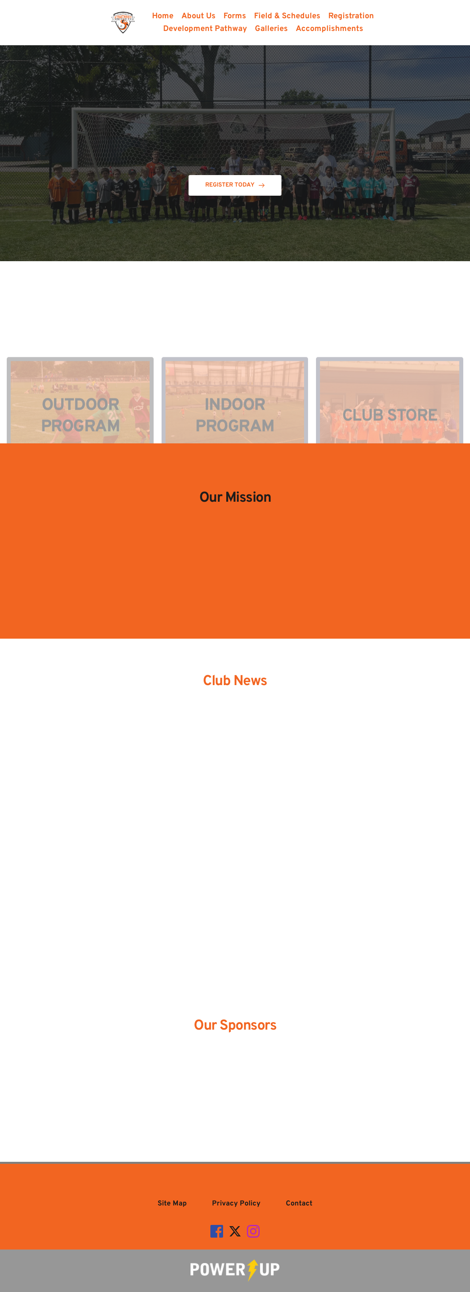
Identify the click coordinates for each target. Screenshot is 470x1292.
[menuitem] (162, 16)
